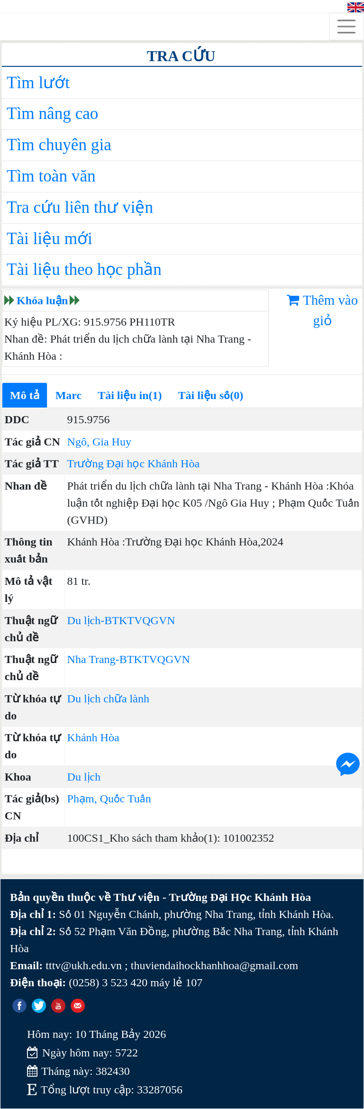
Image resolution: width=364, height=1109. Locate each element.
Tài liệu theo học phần (84, 269)
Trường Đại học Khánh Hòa (133, 463)
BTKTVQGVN (139, 620)
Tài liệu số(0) (211, 395)
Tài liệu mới (49, 238)
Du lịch (84, 777)
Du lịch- (86, 620)
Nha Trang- (93, 659)
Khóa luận (42, 300)
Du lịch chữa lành (108, 698)
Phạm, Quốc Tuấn (109, 798)
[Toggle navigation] (346, 26)
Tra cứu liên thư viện (80, 207)
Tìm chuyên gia (59, 145)
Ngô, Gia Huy (99, 442)
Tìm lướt (38, 82)
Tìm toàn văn (51, 176)
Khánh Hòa (93, 737)
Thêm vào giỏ (322, 310)
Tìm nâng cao (52, 113)
